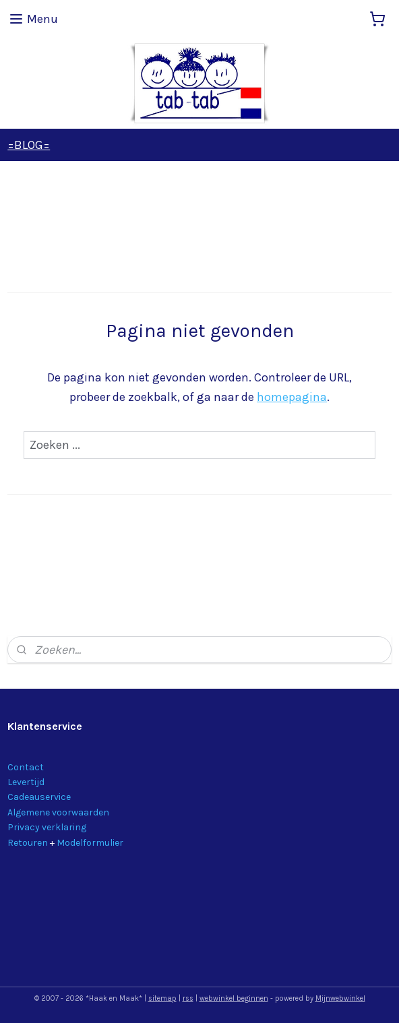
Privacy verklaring (46, 827)
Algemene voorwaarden (58, 812)
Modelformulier (90, 842)
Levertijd (25, 782)
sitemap (162, 998)
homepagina (292, 397)
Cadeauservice (39, 797)
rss (188, 998)
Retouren (27, 842)
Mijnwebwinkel (340, 998)
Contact (25, 767)
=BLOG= (28, 144)
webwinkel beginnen (234, 998)
